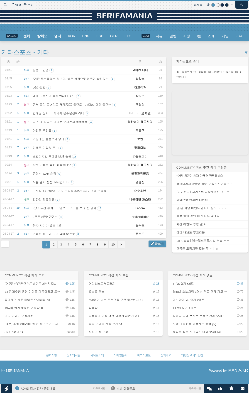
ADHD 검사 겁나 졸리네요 (38, 388)
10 (113, 244)
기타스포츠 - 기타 (25, 52)
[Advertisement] (210, 123)
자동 (198, 5)
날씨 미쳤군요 (126, 388)
